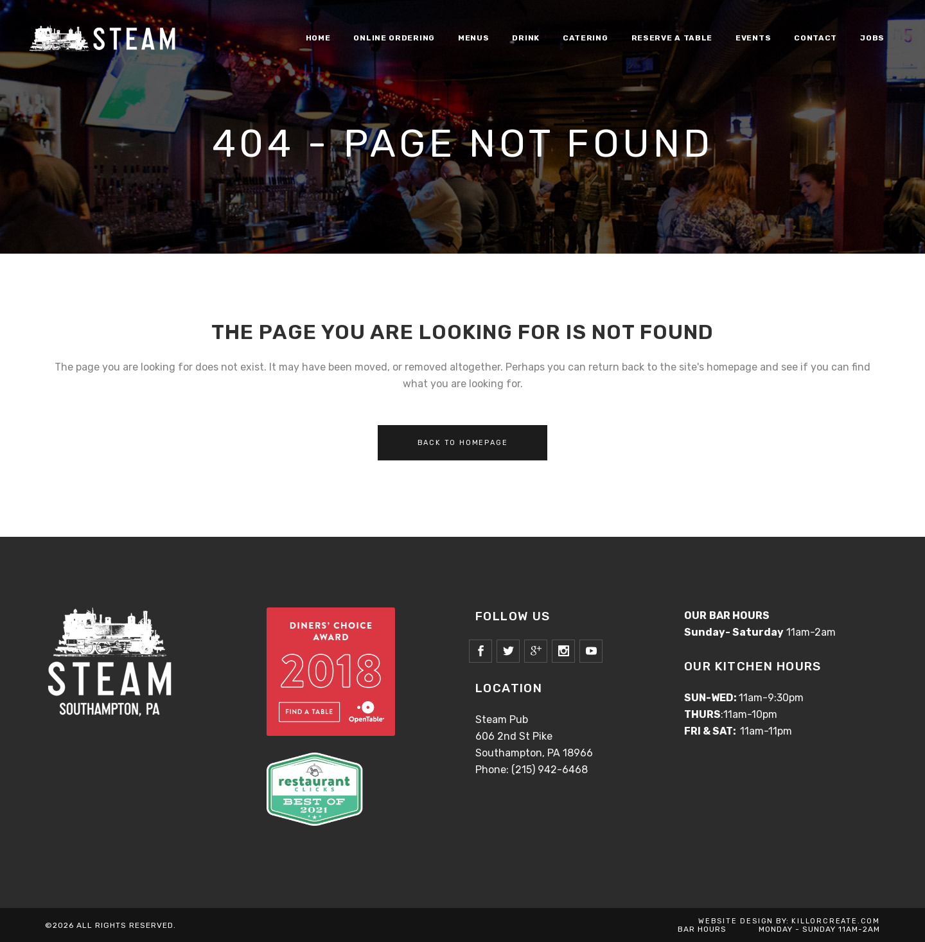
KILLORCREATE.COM (835, 921)
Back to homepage (463, 443)
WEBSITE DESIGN (735, 921)
